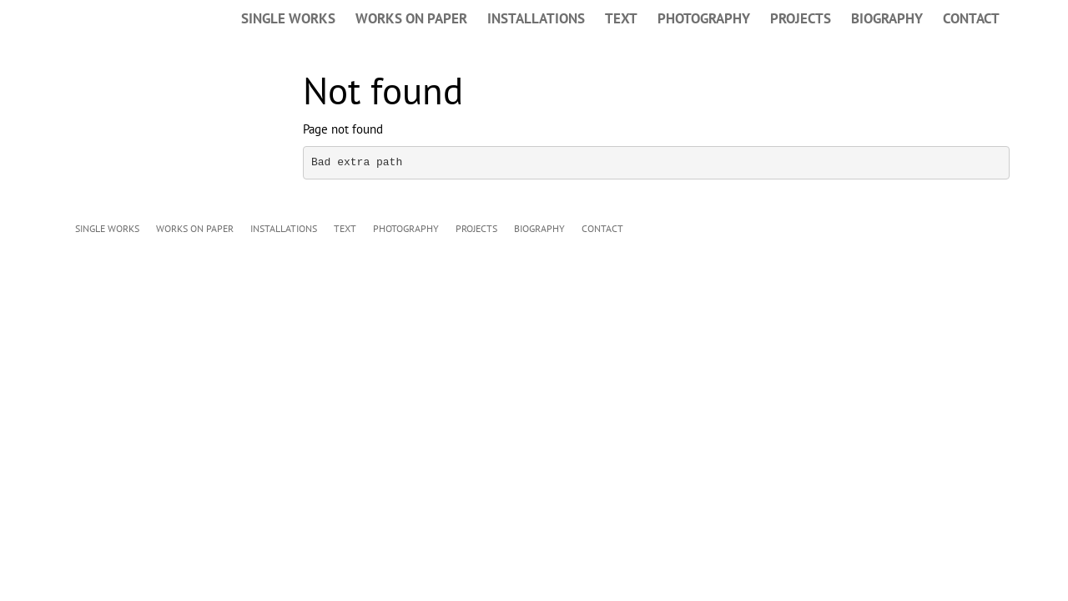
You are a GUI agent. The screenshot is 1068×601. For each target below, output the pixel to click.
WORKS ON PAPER (411, 18)
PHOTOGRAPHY (703, 18)
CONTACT (971, 18)
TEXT (621, 18)
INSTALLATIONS (536, 18)
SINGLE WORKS (288, 18)
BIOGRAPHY (887, 18)
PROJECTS (800, 18)
